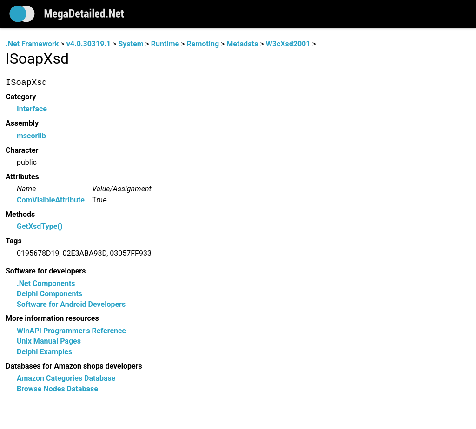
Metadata (242, 43)
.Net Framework (32, 43)
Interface (32, 109)
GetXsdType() (40, 226)
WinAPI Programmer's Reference (71, 330)
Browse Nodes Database (57, 388)
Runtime (165, 43)
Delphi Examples (44, 351)
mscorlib (31, 135)
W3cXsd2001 (288, 43)
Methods (20, 214)
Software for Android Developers (71, 304)
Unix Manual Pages (49, 341)
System (130, 43)
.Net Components (46, 283)
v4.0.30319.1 (88, 43)
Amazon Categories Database (66, 378)
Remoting (202, 43)
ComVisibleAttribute (51, 199)
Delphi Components (49, 294)
